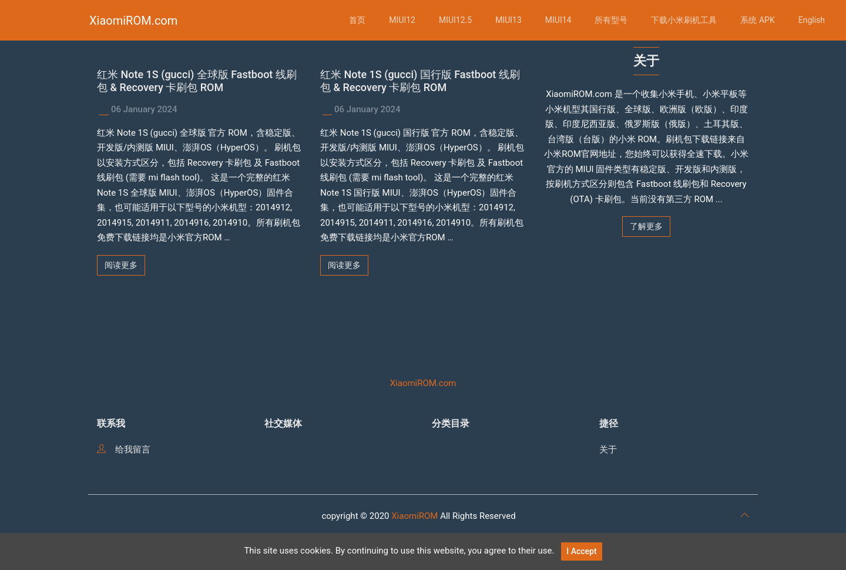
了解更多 (646, 226)
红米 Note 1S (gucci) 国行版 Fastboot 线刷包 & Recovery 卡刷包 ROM (420, 80)
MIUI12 (402, 20)
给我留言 (123, 449)
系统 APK (757, 20)
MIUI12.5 (455, 20)
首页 (357, 20)
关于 (608, 449)
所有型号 (611, 20)
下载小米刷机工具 (684, 20)
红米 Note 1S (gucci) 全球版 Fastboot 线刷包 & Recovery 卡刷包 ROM (197, 80)
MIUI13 (508, 20)
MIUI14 (558, 20)
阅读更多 (121, 265)
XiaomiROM (414, 516)
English (811, 20)
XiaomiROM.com (133, 21)
